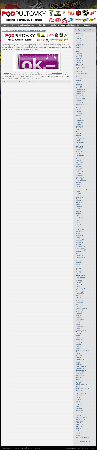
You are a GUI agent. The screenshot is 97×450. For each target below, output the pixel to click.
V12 (78, 401)
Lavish (79, 219)
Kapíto (79, 204)
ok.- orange (7, 73)
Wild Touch (80, 421)
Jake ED (42, 25)
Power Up (79, 290)
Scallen (79, 337)
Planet (78, 282)
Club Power (80, 97)
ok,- (14, 81)
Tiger (78, 383)
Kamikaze (79, 200)
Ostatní (79, 270)
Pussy (78, 297)
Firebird (79, 151)
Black (79, 71)
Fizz (78, 153)
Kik (78, 208)
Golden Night (80, 175)
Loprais (79, 222)
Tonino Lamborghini (82, 388)
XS (78, 432)
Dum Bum (79, 126)
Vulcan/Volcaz (81, 414)
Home (5, 25)
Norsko (79, 262)
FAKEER (80, 148)
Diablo (78, 117)
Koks (78, 211)
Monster (80, 248)
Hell (78, 186)
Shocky (79, 348)
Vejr (78, 403)
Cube (78, 108)
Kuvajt (78, 215)
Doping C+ (80, 120)
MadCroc (79, 231)
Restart (79, 312)
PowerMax (80, 293)
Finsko (79, 149)
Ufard (78, 392)
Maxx (78, 237)
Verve (78, 404)
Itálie (78, 195)
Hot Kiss (79, 188)
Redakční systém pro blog (88, 448)
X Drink (79, 424)
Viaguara (79, 408)
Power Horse (80, 288)
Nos (78, 264)
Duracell (79, 128)
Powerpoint (80, 295)
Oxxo (78, 272)
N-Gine (79, 251)
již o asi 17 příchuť (57, 73)
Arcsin (78, 448)
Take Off (79, 377)
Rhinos (79, 313)
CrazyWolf (80, 104)
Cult (78, 109)
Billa (78, 69)
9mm (78, 38)
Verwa (78, 406)
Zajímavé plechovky (82, 437)
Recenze (79, 302)
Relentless (80, 310)
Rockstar (80, 319)
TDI (78, 379)
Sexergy (79, 343)
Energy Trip (80, 139)
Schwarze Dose (81, 352)
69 (77, 36)
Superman (80, 368)
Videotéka (79, 410)
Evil (78, 144)
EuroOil (79, 140)
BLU (78, 77)
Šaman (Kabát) (81, 370)
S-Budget (79, 333)
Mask (78, 233)
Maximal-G (80, 235)
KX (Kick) (79, 217)
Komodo (79, 213)
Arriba (78, 58)
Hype (78, 191)
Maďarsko (80, 230)
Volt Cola (79, 412)
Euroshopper (80, 142)
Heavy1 (79, 184)
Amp (78, 51)
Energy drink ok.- (18, 49)
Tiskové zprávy (81, 384)
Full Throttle (80, 162)
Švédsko (79, 373)
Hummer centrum (81, 189)
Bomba (79, 80)
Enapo (79, 137)
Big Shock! (80, 68)
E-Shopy (79, 129)
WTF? (78, 423)
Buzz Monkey (80, 89)
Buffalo (79, 86)
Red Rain (79, 306)
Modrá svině (80, 246)
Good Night (80, 177)
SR (78, 363)
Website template (70, 448)
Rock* (78, 315)
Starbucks (79, 364)
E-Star (78, 131)
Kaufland (79, 206)
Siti (78, 353)
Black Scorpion (81, 75)
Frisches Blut (80, 160)
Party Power (80, 275)
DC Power (80, 113)
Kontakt (87, 25)
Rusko (78, 328)
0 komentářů (7, 81)
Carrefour (79, 95)
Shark (79, 346)
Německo (80, 255)
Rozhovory (80, 326)
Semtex (79, 339)
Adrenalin (80, 44)
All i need (79, 49)
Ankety (79, 55)
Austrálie (79, 60)
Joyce (78, 199)
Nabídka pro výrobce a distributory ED (64, 25)
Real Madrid (80, 301)
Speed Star (80, 359)
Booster (79, 84)
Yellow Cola (80, 435)
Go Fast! (79, 171)
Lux (78, 226)
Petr (26, 81)
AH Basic (79, 46)
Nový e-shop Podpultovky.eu (23, 25)
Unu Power (80, 395)
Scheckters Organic (82, 350)
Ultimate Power (81, 393)
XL (77, 430)
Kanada (79, 202)
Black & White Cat (82, 73)
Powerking (80, 292)
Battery (79, 62)
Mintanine (79, 242)
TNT (78, 386)
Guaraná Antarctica (82, 180)
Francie (79, 157)
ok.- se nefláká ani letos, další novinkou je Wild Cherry (24, 31)
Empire (79, 135)
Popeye (79, 286)
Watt (78, 415)
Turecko (79, 390)
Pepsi (78, 279)
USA (78, 399)
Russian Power (81, 330)
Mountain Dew (81, 250)
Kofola (78, 210)
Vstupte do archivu (85, 441)
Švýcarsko (18, 81)
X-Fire (78, 428)
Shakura (79, 344)
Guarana (79, 179)
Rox (78, 322)
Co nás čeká (80, 98)
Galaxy (79, 164)
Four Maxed (80, 155)
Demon (79, 115)
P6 (78, 273)
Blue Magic (80, 78)
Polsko (79, 284)
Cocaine (79, 100)
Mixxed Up (80, 244)
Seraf (78, 341)
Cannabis (79, 93)
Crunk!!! (79, 106)
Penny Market (81, 277)
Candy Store (80, 91)
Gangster (79, 166)
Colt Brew (79, 102)
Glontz (79, 169)
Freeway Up (80, 159)
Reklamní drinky (81, 308)
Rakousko (79, 299)
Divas (78, 119)
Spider (79, 361)
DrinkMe (79, 124)
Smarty (79, 357)
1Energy (79, 33)
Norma (79, 260)
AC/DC (79, 40)
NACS (78, 253)
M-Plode (79, 228)
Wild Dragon (80, 419)
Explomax (79, 146)
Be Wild (79, 66)
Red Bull (80, 304)
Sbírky (78, 335)
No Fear (79, 259)
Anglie (79, 53)
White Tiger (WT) (81, 417)
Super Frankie (81, 366)
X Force (79, 426)
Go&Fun (79, 173)
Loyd (78, 224)
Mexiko (79, 240)
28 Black (79, 35)
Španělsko (80, 372)
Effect (78, 133)
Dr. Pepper (80, 122)
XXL (78, 434)
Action (78, 42)
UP (78, 397)
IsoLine (79, 193)
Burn (78, 88)
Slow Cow (79, 355)
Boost (78, 82)
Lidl (78, 220)
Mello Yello (80, 239)
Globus (79, 168)
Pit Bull (79, 281)
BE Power (79, 64)
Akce (78, 47)
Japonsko (79, 197)
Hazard (79, 182)
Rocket (79, 317)
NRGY (79, 266)
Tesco (79, 381)
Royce (78, 324)
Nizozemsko (80, 257)
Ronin (78, 321)
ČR (78, 111)
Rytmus (79, 332)
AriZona (79, 57)
